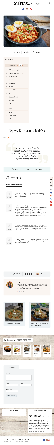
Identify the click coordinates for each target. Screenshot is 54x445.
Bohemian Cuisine (8, 442)
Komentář (18, 274)
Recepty (27, 439)
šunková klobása (13, 90)
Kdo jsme (6, 439)
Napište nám (13, 439)
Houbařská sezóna (18, 442)
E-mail (21, 383)
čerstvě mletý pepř (13, 97)
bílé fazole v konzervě (16, 73)
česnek (15, 76)
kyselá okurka (13, 80)
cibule (11, 86)
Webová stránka (9, 389)
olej (10, 103)
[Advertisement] (15, 259)
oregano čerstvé (12, 115)
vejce (11, 112)
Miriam (41, 274)
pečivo (10, 119)
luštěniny (25, 340)
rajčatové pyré (15, 70)
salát (30, 340)
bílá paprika (12, 83)
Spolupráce (20, 439)
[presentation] (15, 401)
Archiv (26, 442)
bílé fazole (20, 340)
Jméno (7, 383)
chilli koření (11, 100)
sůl (9, 93)
